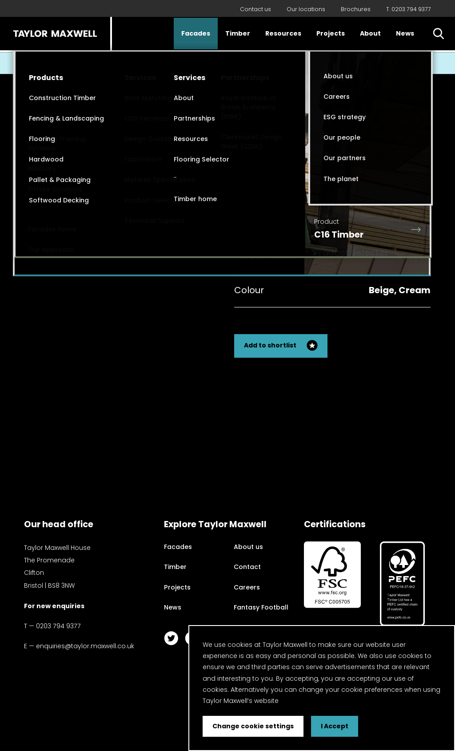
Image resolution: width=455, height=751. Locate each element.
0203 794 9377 (58, 626)
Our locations (306, 9)
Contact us (255, 9)
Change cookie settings (253, 726)
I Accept (334, 726)
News (405, 33)
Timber (237, 33)
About (370, 33)
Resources (283, 33)
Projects (330, 33)
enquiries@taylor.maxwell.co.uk (85, 646)
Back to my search (389, 174)
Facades (195, 33)
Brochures (356, 9)
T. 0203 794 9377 (408, 9)
